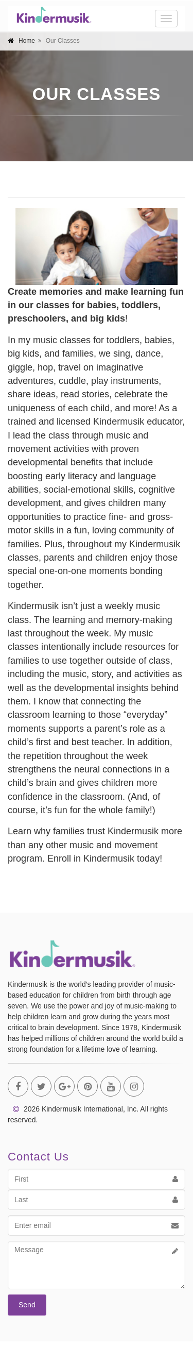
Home (27, 40)
